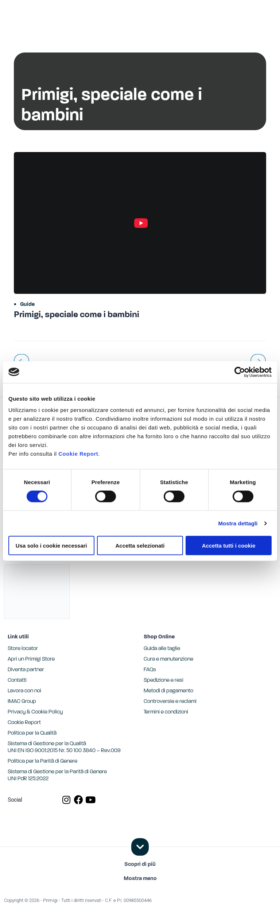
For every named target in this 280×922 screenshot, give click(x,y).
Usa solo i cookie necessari (51, 545)
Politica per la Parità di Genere (42, 761)
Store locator (23, 648)
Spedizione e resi (163, 680)
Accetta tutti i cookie (229, 545)
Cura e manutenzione (168, 659)
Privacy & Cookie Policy (35, 712)
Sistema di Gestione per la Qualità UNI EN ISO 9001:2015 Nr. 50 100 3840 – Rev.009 (64, 747)
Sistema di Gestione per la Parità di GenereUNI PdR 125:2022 (57, 775)
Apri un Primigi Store (31, 659)
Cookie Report (78, 454)
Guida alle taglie (162, 648)
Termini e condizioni (166, 712)
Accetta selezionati (139, 545)
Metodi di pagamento (168, 691)
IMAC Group (22, 701)
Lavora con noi (24, 691)
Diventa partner (26, 670)
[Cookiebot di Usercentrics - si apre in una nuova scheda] (240, 371)
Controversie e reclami (170, 701)
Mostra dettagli (237, 523)
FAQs (150, 670)
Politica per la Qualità (32, 733)
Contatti (17, 680)
